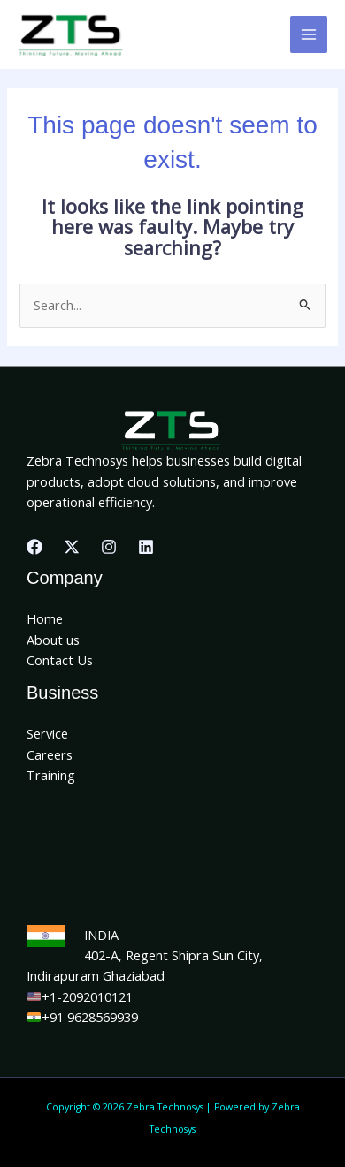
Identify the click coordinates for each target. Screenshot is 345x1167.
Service (47, 733)
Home (45, 618)
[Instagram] (109, 547)
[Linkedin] (146, 547)
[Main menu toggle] (308, 34)
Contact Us (60, 660)
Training (51, 775)
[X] (72, 547)
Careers (50, 754)
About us (53, 639)
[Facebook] (34, 547)
